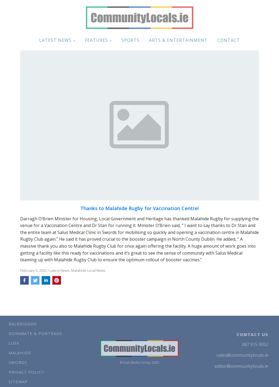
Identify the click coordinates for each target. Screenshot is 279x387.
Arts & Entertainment (178, 40)
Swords (18, 362)
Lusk (14, 343)
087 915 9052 (255, 344)
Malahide (20, 352)
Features (96, 40)
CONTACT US (252, 334)
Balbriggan (23, 323)
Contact (228, 40)
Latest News (55, 40)
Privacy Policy (26, 372)
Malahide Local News (88, 270)
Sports (130, 40)
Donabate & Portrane (35, 333)
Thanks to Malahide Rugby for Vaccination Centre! (139, 208)
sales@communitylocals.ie (242, 355)
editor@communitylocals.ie (241, 366)
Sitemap (18, 381)
